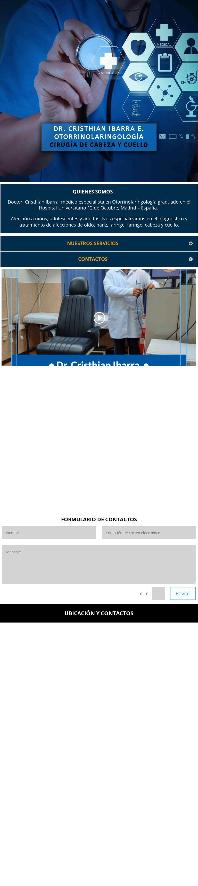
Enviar (183, 593)
